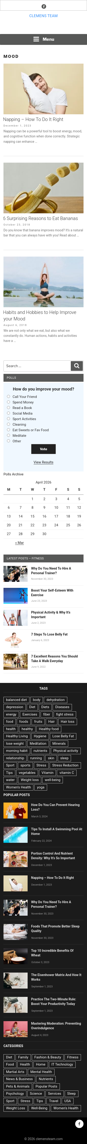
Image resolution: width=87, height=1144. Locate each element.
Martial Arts (15, 1072)
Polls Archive (13, 474)
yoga (40, 787)
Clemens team (43, 16)
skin (51, 758)
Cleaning (19, 424)
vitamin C (66, 773)
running (36, 758)
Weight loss (30, 780)
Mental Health (41, 1072)
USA (67, 1101)
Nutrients (46, 1079)
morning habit (17, 751)
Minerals (59, 743)
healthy (27, 729)
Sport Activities (24, 419)
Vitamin (47, 773)
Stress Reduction (65, 765)
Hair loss (67, 721)
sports (25, 765)
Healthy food (49, 729)
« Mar (19, 543)
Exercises (30, 714)
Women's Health (18, 787)
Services (54, 1093)
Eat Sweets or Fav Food (31, 430)
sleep (64, 758)
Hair (51, 721)
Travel (53, 1101)
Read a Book (22, 408)
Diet (32, 707)
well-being (52, 780)
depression (14, 707)
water (10, 780)
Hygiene (40, 736)
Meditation (38, 743)
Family (23, 1057)
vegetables (27, 773)
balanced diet (16, 700)
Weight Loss (15, 1108)
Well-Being (39, 1108)
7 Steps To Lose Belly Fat (49, 634)
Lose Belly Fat (63, 736)
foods (23, 721)
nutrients (40, 751)
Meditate (19, 436)
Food (10, 1064)
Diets (45, 707)
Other (17, 441)
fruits (38, 721)
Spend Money (23, 402)
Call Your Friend (25, 397)
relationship (15, 758)
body (37, 700)
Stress (41, 765)
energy (11, 714)
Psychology (15, 1093)
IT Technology (62, 1064)
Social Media (22, 413)
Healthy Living (17, 736)
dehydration (55, 700)
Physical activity (65, 751)
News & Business (19, 1079)
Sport (10, 765)
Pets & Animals (17, 1086)
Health (25, 1064)
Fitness (72, 1057)
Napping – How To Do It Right (33, 119)
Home (40, 1064)
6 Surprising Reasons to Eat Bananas (40, 218)
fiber (46, 714)
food (9, 721)
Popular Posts (46, 1086)
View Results (44, 462)
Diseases (62, 707)
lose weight (15, 743)
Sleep (71, 1093)
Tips (9, 773)
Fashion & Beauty (47, 1057)
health (11, 729)
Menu (43, 39)
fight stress (65, 714)
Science (36, 1093)
